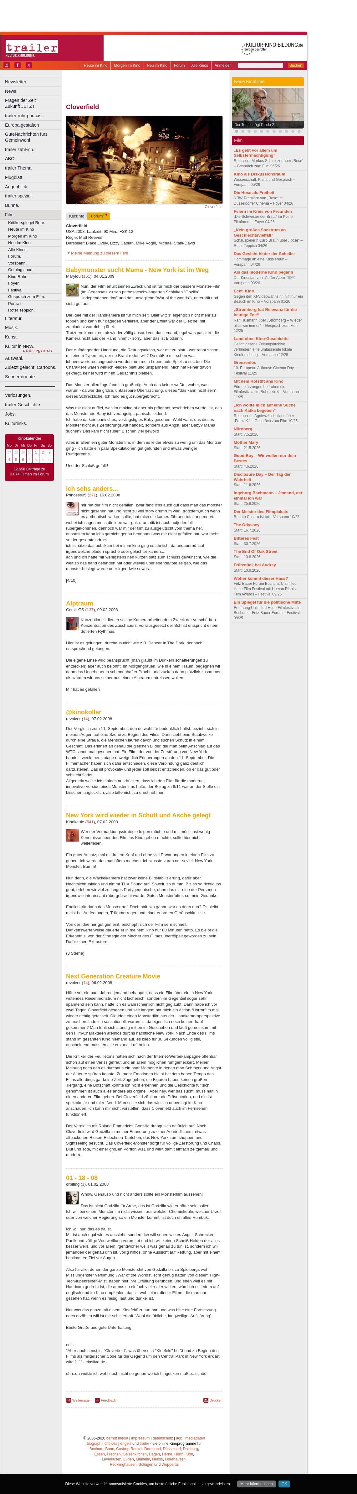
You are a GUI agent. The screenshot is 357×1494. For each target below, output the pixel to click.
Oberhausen (175, 1459)
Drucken (216, 1400)
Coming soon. (20, 269)
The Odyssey (246, 524)
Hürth (178, 1454)
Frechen (114, 1454)
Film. (10, 214)
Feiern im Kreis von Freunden (263, 211)
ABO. (10, 158)
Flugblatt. (14, 177)
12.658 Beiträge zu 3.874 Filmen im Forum (29, 471)
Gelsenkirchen (135, 1454)
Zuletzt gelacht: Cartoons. (30, 367)
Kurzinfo (76, 216)
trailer (144, 1443)
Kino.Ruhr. (18, 276)
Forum (179, 65)
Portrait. (15, 303)
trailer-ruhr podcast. (24, 115)
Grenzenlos (245, 362)
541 (90, 822)
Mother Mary (246, 442)
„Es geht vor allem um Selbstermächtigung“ (255, 153)
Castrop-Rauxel (129, 1449)
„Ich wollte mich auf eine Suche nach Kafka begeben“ (265, 408)
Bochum (96, 1449)
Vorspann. (17, 263)
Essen (99, 1454)
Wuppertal (170, 1464)
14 (85, 718)
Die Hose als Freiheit (254, 192)
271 (92, 495)
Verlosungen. (18, 395)
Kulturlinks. (16, 423)
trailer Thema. (19, 167)
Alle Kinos (199, 65)
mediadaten (195, 1438)
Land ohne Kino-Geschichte (261, 338)
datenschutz (163, 1438)
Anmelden (223, 65)
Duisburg (190, 1449)
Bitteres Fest (246, 538)
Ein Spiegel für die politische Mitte (267, 602)
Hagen (154, 1454)
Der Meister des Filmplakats (261, 511)
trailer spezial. (19, 195)
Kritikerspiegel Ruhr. (26, 222)
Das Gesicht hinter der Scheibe (264, 253)
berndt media (117, 1438)
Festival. (15, 290)
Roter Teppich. (21, 310)
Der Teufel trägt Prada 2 (254, 125)
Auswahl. (14, 358)
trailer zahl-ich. (19, 149)
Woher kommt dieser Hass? (261, 578)
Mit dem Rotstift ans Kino (258, 381)
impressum (140, 1438)
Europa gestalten (22, 125)
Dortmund (152, 1449)
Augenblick (16, 186)
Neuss (157, 1459)
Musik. (11, 327)
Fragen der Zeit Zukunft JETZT (34, 103)
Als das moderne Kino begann (263, 272)
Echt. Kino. (244, 291)
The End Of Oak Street (256, 551)
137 (90, 609)
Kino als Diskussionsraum (259, 174)
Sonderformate (20, 376)
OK (284, 1484)
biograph (94, 1443)
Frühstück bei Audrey (255, 565)
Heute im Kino (95, 65)
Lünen (128, 1459)
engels (125, 1443)
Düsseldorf (172, 1449)
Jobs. (10, 414)
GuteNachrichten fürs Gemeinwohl (26, 137)
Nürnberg (243, 429)
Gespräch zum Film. (26, 296)
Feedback (108, 1400)
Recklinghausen (123, 1464)
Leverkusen (111, 1459)
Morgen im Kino (127, 65)
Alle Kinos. (18, 249)
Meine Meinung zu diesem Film (99, 253)
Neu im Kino (157, 65)
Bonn (109, 1449)
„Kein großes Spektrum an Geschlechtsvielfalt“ (260, 233)
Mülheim (143, 1459)
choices (111, 1443)
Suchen (295, 65)
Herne (167, 1454)
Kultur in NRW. (19, 346)
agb (179, 1438)
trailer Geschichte (22, 404)
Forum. (14, 256)
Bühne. (12, 205)
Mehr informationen (256, 1484)
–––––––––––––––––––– (30, 386)
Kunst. (11, 336)
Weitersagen (82, 1400)
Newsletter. (16, 81)
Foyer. (14, 283)
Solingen (146, 1464)
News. (11, 91)
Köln (189, 1454)
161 (86, 276)
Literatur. (14, 318)
